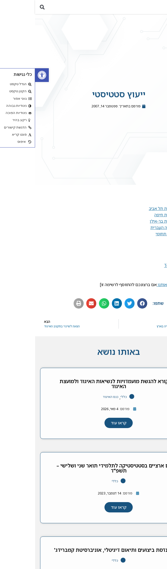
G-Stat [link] (145, 256)
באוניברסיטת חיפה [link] (135, 218)
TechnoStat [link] (140, 269)
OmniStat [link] (142, 275)
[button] (160, 8)
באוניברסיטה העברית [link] (133, 231)
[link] (7, 75)
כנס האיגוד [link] (75, 400)
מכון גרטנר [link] (142, 281)
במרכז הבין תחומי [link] (136, 237)
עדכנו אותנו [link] (132, 288)
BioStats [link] (143, 262)
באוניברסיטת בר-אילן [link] (133, 224)
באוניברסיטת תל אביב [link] (132, 212)
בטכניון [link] (145, 205)
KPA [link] (147, 250)
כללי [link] (88, 400)
